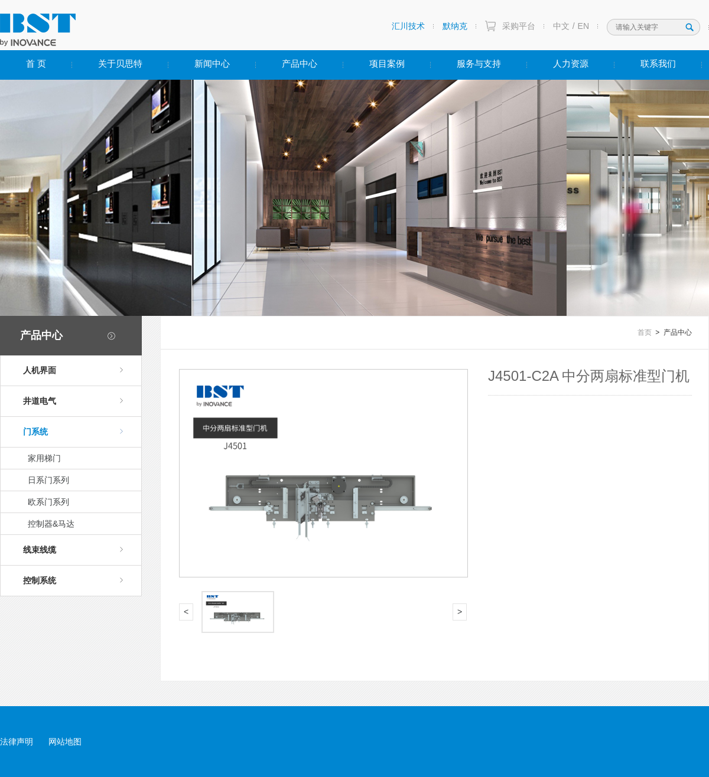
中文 (561, 26)
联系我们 (658, 63)
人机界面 (73, 370)
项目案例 (387, 63)
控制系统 (73, 580)
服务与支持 (479, 63)
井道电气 (73, 401)
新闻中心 (212, 63)
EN (583, 26)
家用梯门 (44, 458)
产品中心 (299, 63)
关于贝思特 (120, 63)
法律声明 (16, 741)
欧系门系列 (48, 502)
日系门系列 (48, 480)
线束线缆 (73, 549)
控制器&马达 (51, 523)
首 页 (36, 63)
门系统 (73, 431)
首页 (645, 332)
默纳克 (455, 26)
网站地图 (65, 741)
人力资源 (570, 63)
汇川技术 (408, 26)
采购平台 (518, 26)
